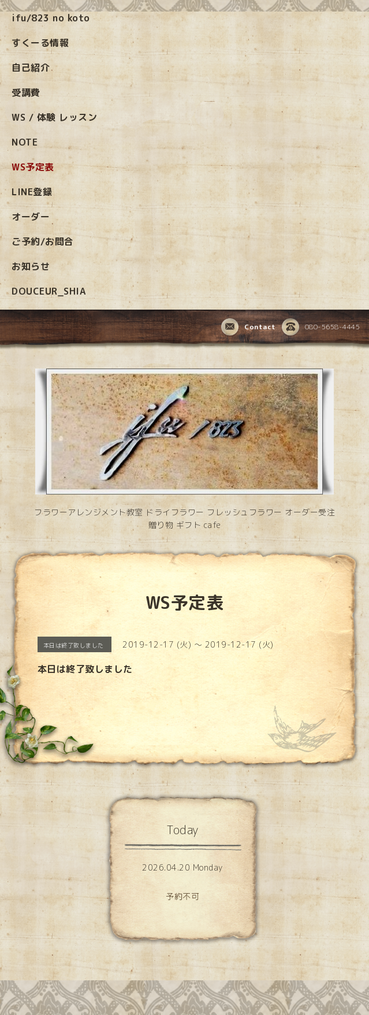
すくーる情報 (40, 42)
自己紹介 (31, 67)
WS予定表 (33, 167)
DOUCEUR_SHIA (48, 291)
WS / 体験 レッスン (54, 117)
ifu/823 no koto (51, 18)
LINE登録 (32, 191)
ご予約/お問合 (43, 241)
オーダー (31, 216)
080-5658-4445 (321, 327)
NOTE (25, 142)
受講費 (26, 92)
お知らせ (31, 266)
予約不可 (182, 896)
